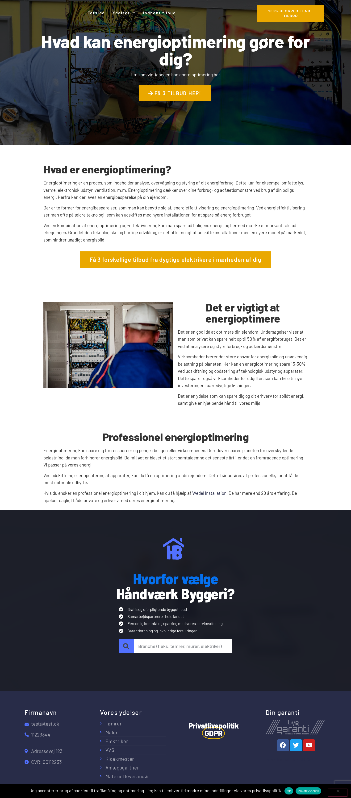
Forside (96, 12)
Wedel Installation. (210, 493)
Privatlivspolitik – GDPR (288, 759)
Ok (289, 791)
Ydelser (124, 13)
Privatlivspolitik (308, 791)
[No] (337, 793)
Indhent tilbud (159, 12)
